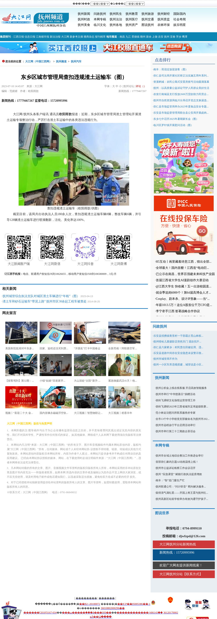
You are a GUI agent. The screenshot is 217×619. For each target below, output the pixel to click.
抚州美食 (84, 25)
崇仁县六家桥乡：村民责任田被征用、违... (178, 347)
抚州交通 (147, 19)
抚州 (166, 36)
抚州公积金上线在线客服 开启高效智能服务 (181, 388)
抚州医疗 (132, 19)
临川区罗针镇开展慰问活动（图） (173, 125)
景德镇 (136, 36)
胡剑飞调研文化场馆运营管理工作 (176, 400)
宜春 (172, 36)
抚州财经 (163, 13)
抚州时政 (84, 19)
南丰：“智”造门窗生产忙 (170, 480)
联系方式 (192, 574)
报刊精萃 (100, 36)
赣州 (142, 36)
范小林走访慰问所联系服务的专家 (176, 412)
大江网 (65, 36)
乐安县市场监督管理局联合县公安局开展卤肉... (181, 112)
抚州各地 (116, 25)
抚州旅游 (147, 13)
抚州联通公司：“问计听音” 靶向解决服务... (181, 486)
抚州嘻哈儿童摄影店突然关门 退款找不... (177, 341)
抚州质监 (163, 19)
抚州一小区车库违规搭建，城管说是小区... (178, 364)
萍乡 (178, 36)
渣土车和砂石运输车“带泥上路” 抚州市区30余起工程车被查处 (45, 301)
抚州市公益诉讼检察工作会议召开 (176, 468)
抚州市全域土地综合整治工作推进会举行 (179, 455)
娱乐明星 (179, 25)
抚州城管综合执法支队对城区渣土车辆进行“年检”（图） (41, 296)
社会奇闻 (179, 19)
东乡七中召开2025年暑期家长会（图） (176, 118)
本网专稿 (100, 19)
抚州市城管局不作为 (165, 358)
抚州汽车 (76, 61)
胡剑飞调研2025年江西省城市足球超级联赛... (182, 406)
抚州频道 (61, 61)
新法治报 (55, 36)
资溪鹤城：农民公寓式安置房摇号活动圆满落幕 (181, 81)
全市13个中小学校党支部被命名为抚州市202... (182, 418)
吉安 (160, 36)
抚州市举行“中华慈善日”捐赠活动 (175, 394)
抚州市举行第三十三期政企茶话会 (176, 431)
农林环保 (163, 25)
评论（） (141, 86)
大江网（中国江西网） (38, 61)
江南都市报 (42, 36)
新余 (148, 36)
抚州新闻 (84, 13)
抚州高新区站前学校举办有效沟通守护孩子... (182, 499)
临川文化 (100, 25)
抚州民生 (116, 13)
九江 (128, 36)
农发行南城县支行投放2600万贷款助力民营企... (181, 94)
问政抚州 (100, 13)
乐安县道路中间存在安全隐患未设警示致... (178, 353)
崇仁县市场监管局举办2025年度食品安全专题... (181, 106)
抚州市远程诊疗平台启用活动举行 (176, 425)
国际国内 (179, 13)
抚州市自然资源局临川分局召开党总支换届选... (181, 100)
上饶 (154, 36)
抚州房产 (132, 25)
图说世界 (162, 513)
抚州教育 (132, 13)
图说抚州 (147, 25)
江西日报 (18, 36)
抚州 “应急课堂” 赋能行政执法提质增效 (179, 474)
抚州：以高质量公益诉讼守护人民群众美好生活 (181, 88)
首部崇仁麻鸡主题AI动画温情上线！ (177, 461)
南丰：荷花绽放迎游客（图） (170, 69)
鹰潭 (184, 36)
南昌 (122, 36)
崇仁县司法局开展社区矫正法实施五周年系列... (181, 75)
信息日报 (30, 36)
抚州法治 (116, 19)
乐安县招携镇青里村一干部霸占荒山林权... (178, 335)
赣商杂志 (89, 36)
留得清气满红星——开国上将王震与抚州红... (182, 492)
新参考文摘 (76, 36)
